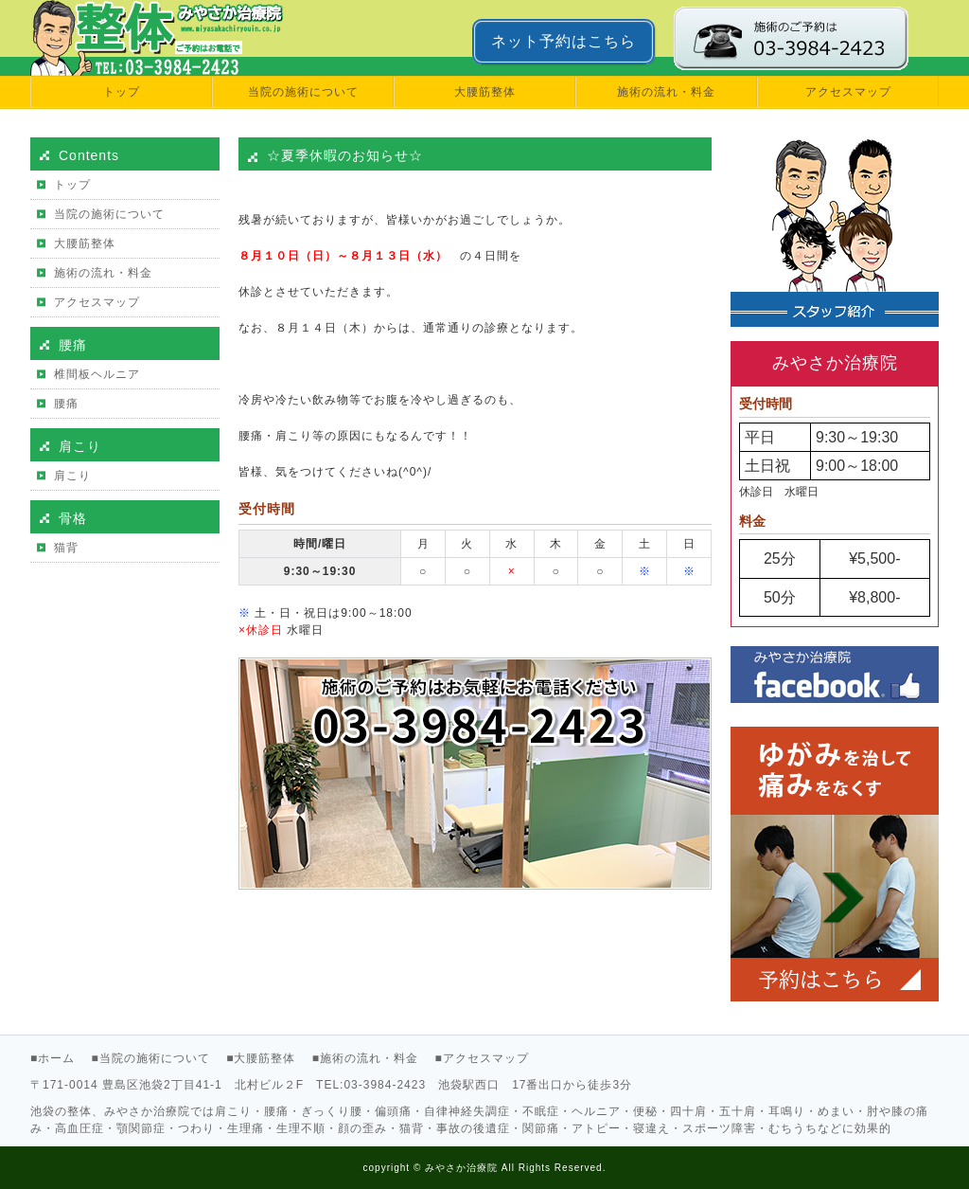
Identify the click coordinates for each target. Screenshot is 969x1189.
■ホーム (52, 1058)
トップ (121, 92)
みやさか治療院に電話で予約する (806, 38)
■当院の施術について (151, 1058)
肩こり (72, 475)
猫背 (66, 547)
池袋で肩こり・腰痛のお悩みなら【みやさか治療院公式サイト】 (135, 38)
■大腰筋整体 (260, 1058)
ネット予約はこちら (563, 41)
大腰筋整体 (485, 92)
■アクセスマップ (481, 1058)
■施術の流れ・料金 (365, 1058)
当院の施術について (303, 92)
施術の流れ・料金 (666, 92)
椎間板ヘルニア (97, 374)
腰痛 (66, 403)
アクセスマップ (848, 92)
